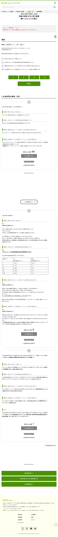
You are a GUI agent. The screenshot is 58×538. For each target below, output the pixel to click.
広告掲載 (33, 514)
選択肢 (3, 44)
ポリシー (33, 519)
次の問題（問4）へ (28, 484)
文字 (18, 44)
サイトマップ (21, 522)
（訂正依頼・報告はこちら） (6, 49)
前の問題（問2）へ (28, 473)
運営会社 (20, 514)
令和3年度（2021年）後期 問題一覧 (29, 478)
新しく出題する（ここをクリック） (20, 29)
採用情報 (20, 517)
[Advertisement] (29, 184)
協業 (32, 517)
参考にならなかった (29, 161)
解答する (29, 83)
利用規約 (20, 519)
